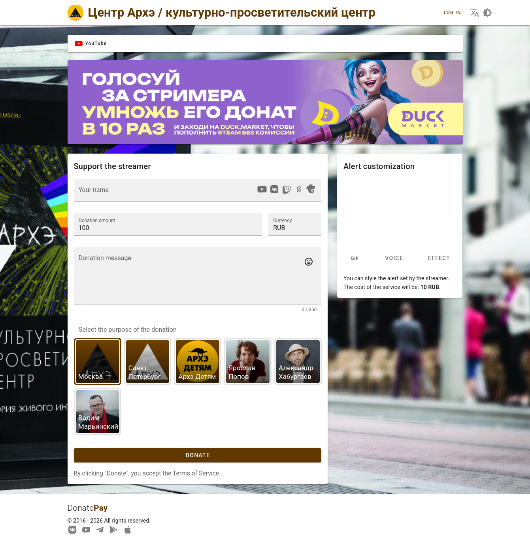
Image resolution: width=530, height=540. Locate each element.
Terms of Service (196, 473)
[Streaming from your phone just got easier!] (114, 529)
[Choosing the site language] (474, 12)
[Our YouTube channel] (86, 529)
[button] (294, 224)
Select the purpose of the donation (128, 330)
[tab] (355, 258)
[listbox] (286, 190)
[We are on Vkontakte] (72, 529)
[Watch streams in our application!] (127, 529)
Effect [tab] (439, 258)
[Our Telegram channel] (100, 529)
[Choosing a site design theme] (487, 12)
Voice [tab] (394, 258)
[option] (262, 189)
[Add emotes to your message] (309, 262)
